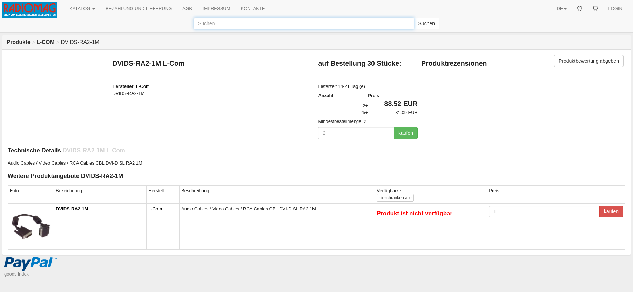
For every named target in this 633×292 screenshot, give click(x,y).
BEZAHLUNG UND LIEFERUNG (139, 8)
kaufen (405, 133)
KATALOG (82, 8)
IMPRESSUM (216, 8)
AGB (187, 8)
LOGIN (615, 8)
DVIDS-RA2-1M (72, 208)
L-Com (143, 86)
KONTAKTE (253, 8)
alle (395, 197)
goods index (16, 274)
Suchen (426, 23)
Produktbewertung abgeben (589, 61)
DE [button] (561, 8)
